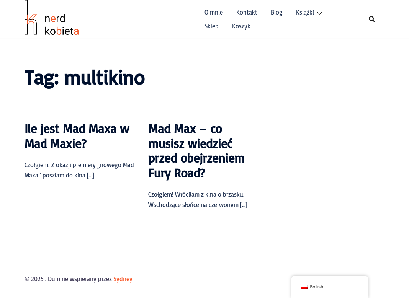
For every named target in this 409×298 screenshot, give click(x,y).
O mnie (213, 12)
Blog (277, 12)
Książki (305, 12)
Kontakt (246, 12)
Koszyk (241, 26)
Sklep (211, 26)
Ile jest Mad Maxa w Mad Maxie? (77, 136)
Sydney (123, 279)
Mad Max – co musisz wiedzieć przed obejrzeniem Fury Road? (196, 150)
